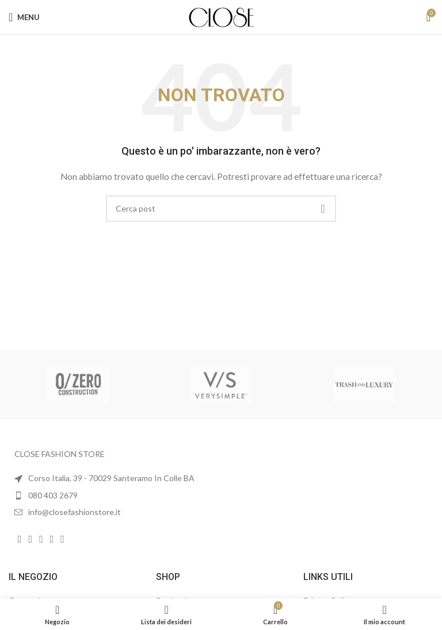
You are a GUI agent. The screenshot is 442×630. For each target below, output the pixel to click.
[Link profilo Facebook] (19, 539)
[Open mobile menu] (24, 17)
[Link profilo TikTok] (62, 539)
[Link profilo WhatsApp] (52, 539)
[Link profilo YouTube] (41, 539)
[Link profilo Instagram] (30, 539)
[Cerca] (221, 208)
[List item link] (110, 495)
